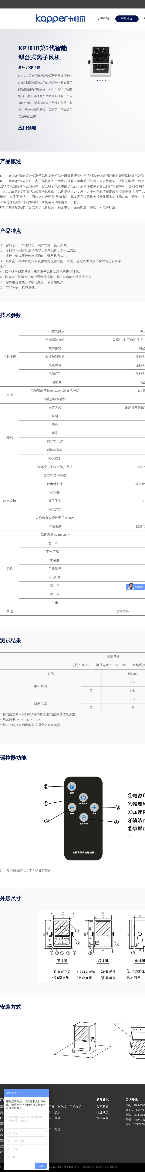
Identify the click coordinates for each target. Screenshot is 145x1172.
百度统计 (112, 1167)
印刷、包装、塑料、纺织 (43, 1112)
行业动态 (102, 1112)
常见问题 (102, 1118)
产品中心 (127, 19)
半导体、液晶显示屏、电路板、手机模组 (54, 1106)
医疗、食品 (34, 1123)
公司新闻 (102, 1106)
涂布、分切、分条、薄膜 (43, 1118)
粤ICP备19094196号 (68, 1167)
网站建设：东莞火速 (94, 1167)
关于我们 (104, 19)
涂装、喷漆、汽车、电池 (43, 1129)
